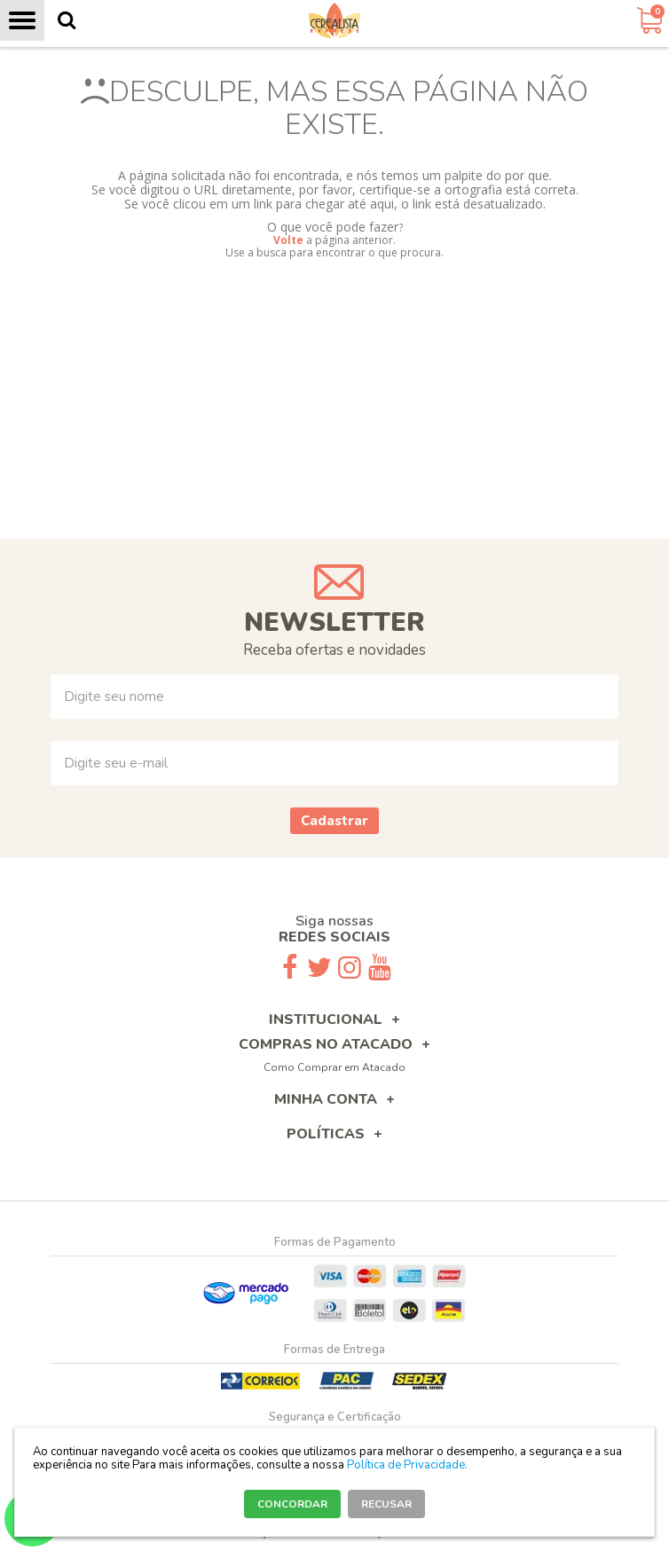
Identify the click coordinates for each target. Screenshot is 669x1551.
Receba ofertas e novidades (334, 649)
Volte (288, 240)
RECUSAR (386, 1504)
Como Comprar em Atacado (334, 1067)
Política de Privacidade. (407, 1465)
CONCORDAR (292, 1504)
